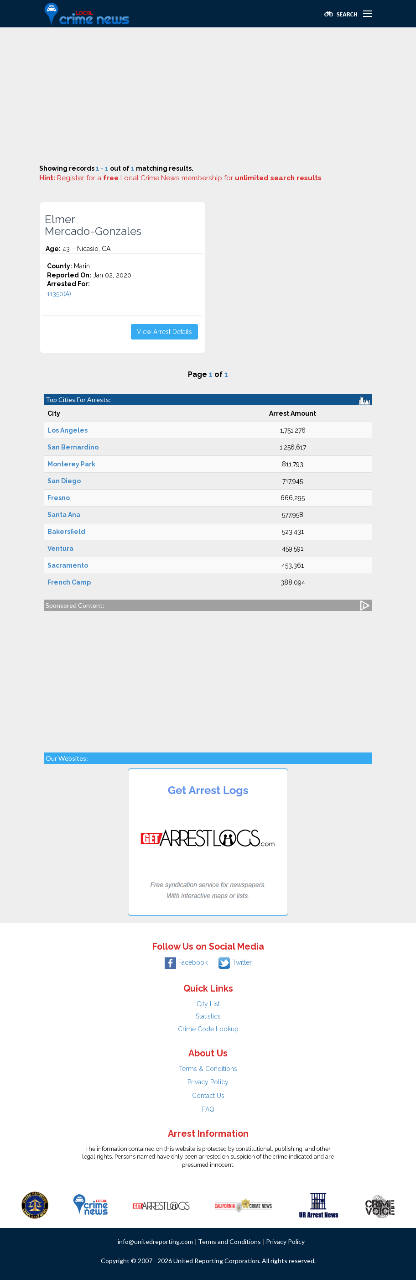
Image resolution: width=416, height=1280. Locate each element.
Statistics (208, 1016)
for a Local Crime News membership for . (190, 178)
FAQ (208, 1109)
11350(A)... (61, 294)
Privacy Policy (208, 1082)
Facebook (186, 962)
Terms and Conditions (229, 1241)
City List (208, 1004)
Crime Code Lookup (208, 1029)
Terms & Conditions (208, 1068)
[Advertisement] (208, 96)
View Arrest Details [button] (164, 331)
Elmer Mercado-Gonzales (93, 225)
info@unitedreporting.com (155, 1241)
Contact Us (208, 1095)
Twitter (235, 962)
